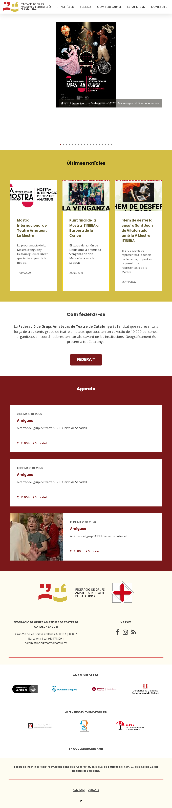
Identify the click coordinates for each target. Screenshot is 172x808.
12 (93, 144)
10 (87, 144)
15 (102, 144)
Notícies (67, 7)
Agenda (85, 7)
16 (105, 144)
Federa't (86, 359)
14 (99, 144)
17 (108, 144)
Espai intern (136, 7)
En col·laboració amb (86, 749)
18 (111, 144)
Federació (43, 7)
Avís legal (79, 789)
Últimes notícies (86, 163)
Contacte (159, 7)
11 (90, 144)
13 (96, 144)
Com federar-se (109, 7)
